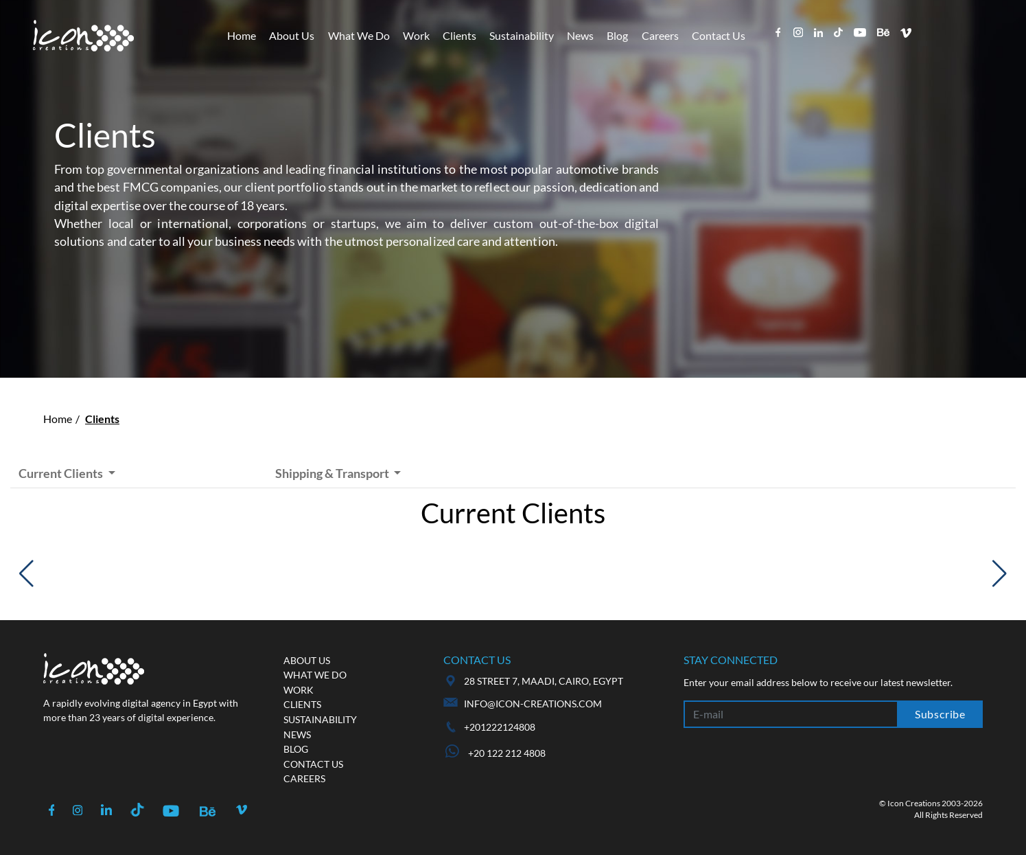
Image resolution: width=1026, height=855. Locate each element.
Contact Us (718, 35)
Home (241, 35)
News (580, 35)
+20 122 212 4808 (495, 753)
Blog (617, 35)
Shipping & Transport (333, 473)
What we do (315, 675)
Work (416, 35)
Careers (660, 35)
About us (306, 660)
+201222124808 (499, 727)
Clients (459, 35)
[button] (26, 573)
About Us (291, 35)
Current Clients (62, 473)
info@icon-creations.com (533, 703)
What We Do (359, 35)
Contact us (313, 764)
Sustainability (521, 35)
